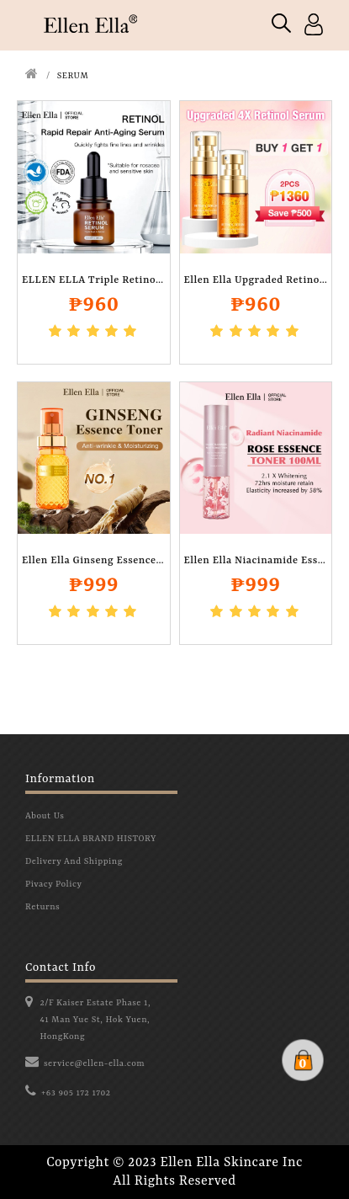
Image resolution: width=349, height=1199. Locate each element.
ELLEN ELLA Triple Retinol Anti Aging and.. (94, 280)
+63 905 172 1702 (76, 1093)
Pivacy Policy (53, 884)
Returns (42, 907)
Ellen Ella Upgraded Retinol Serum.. (256, 280)
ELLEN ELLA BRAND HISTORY (90, 839)
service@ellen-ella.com (94, 1063)
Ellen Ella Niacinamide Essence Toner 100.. (256, 561)
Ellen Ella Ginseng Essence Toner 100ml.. (94, 561)
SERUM (73, 76)
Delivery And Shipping (74, 861)
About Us (44, 816)
